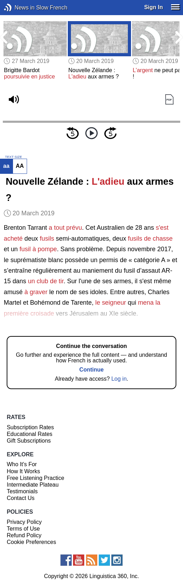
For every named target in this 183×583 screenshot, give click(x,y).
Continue (91, 370)
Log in (119, 379)
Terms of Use (23, 529)
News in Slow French (18, 8)
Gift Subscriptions (29, 441)
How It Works (23, 471)
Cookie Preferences (31, 542)
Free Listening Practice (35, 478)
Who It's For (22, 464)
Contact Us (20, 498)
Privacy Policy (24, 522)
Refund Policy (24, 535)
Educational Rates (29, 434)
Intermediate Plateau (33, 485)
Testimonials (22, 491)
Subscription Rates (30, 427)
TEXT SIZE (13, 157)
